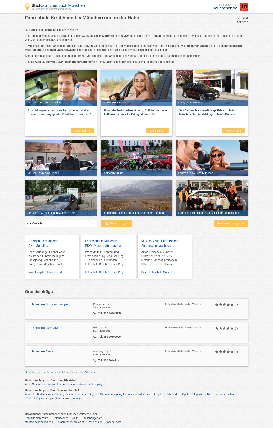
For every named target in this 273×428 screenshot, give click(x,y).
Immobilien (68, 384)
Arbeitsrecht (231, 394)
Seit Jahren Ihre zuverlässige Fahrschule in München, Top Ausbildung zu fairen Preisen (207, 112)
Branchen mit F (56, 372)
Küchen (169, 394)
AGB (75, 418)
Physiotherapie (45, 398)
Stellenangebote (92, 418)
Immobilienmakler (133, 394)
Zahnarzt (77, 398)
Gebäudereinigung (111, 394)
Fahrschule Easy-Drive (45, 327)
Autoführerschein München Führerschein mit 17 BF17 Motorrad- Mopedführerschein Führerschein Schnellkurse (159, 258)
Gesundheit (39, 384)
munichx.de (96, 422)
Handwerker (54, 384)
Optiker (186, 394)
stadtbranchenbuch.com (39, 422)
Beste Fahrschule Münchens (158, 272)
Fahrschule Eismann (44, 351)
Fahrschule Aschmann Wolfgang (51, 304)
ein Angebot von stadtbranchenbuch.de (52, 9)
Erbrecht (30, 398)
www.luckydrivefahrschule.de (46, 272)
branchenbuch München (58, 5)
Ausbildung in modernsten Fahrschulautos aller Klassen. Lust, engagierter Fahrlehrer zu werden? (59, 112)
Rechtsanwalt (215, 394)
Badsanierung (45, 394)
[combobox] (27, 223)
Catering (59, 394)
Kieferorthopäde (154, 394)
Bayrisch (94, 394)
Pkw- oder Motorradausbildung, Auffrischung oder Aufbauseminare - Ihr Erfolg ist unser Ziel (136, 112)
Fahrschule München (82, 372)
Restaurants (83, 384)
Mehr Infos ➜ (82, 130)
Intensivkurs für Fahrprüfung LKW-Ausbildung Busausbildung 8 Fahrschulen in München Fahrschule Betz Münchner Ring (104, 258)
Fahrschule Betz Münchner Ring (104, 272)
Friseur (69, 394)
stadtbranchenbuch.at (71, 422)
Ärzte (28, 384)
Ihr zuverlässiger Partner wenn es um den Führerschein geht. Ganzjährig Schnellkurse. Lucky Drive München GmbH (47, 258)
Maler (178, 394)
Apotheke (30, 394)
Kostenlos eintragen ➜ (230, 223)
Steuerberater (62, 398)
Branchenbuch (33, 372)
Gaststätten (81, 394)
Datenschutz (60, 418)
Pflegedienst (199, 394)
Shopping (96, 384)
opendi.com (114, 422)
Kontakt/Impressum (36, 418)
